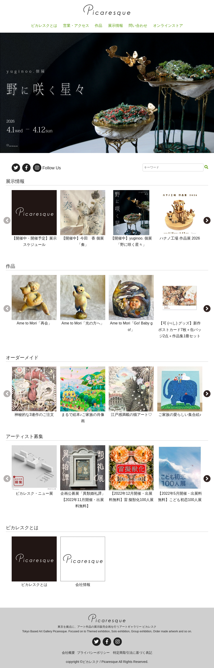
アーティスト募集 (24, 436)
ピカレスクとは (22, 527)
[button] (206, 220)
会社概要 (68, 652)
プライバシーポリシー (93, 652)
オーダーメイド (22, 357)
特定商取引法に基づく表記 (132, 652)
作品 (10, 266)
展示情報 (15, 181)
